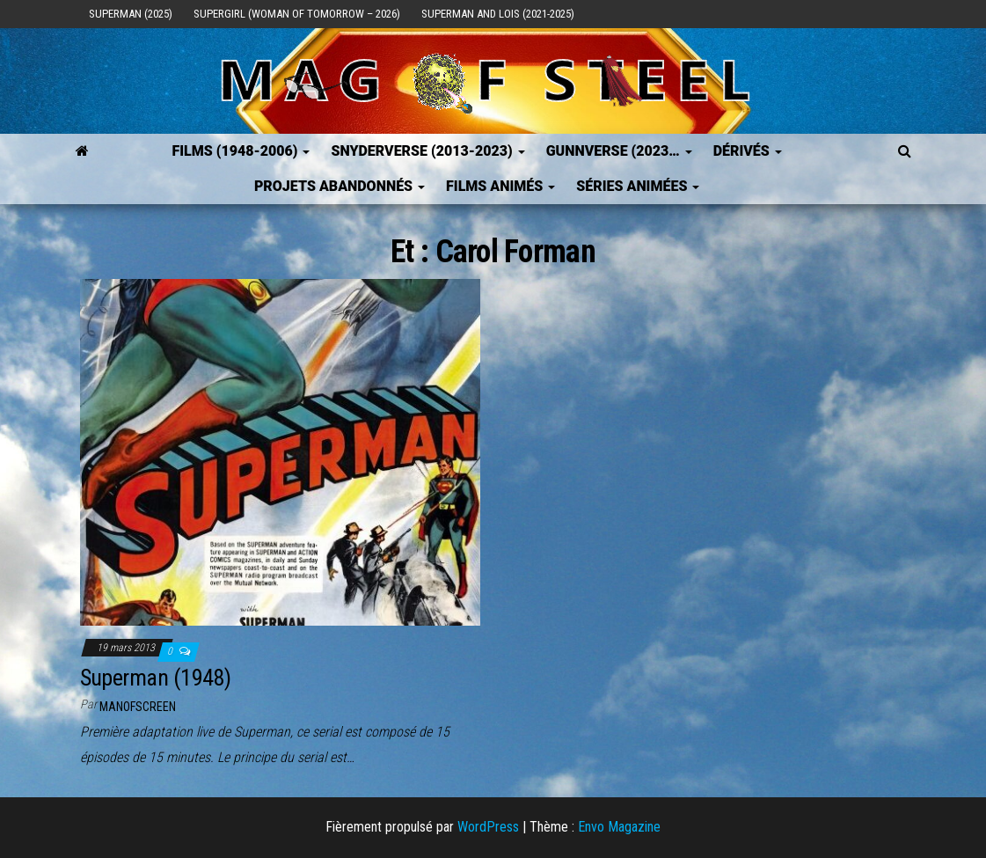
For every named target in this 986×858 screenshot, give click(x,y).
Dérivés (747, 151)
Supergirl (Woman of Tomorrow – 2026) (297, 13)
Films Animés (500, 186)
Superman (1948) (155, 677)
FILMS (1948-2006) (241, 151)
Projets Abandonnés (339, 186)
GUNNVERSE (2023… (619, 151)
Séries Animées (637, 186)
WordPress (488, 826)
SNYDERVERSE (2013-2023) (427, 151)
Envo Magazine (619, 826)
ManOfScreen (137, 707)
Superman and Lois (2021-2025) (497, 13)
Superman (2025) (130, 13)
